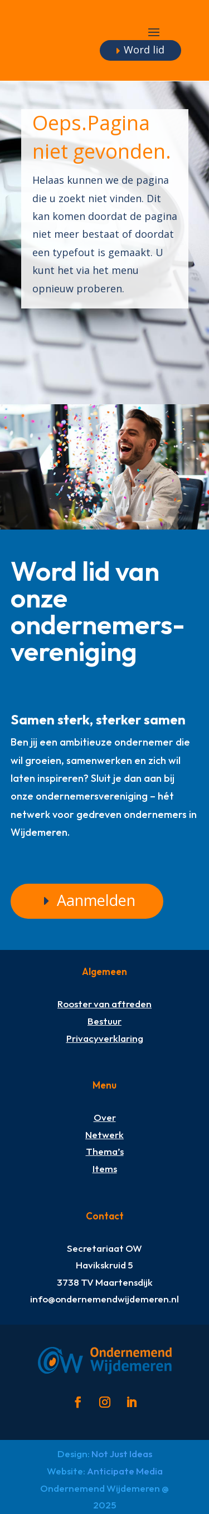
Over (105, 1117)
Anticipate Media (125, 1471)
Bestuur (104, 1021)
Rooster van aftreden (104, 1004)
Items (105, 1168)
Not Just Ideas (121, 1453)
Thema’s (105, 1151)
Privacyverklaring (104, 1038)
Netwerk (104, 1134)
